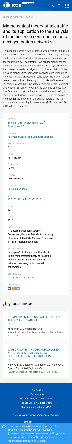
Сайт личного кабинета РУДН (37, 407)
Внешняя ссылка (17, 189)
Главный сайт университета (37, 402)
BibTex (31, 277)
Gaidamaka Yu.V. (34, 122)
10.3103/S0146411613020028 (24, 199)
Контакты (37, 390)
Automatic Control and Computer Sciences (30, 136)
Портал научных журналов (37, 398)
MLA (18, 277)
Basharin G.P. (15, 122)
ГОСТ (11, 277)
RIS (24, 277)
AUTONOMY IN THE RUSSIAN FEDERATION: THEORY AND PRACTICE (34, 318)
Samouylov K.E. (16, 126)
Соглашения (37, 394)
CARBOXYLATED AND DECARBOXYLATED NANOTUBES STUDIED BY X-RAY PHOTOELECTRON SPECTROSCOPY (33, 353)
